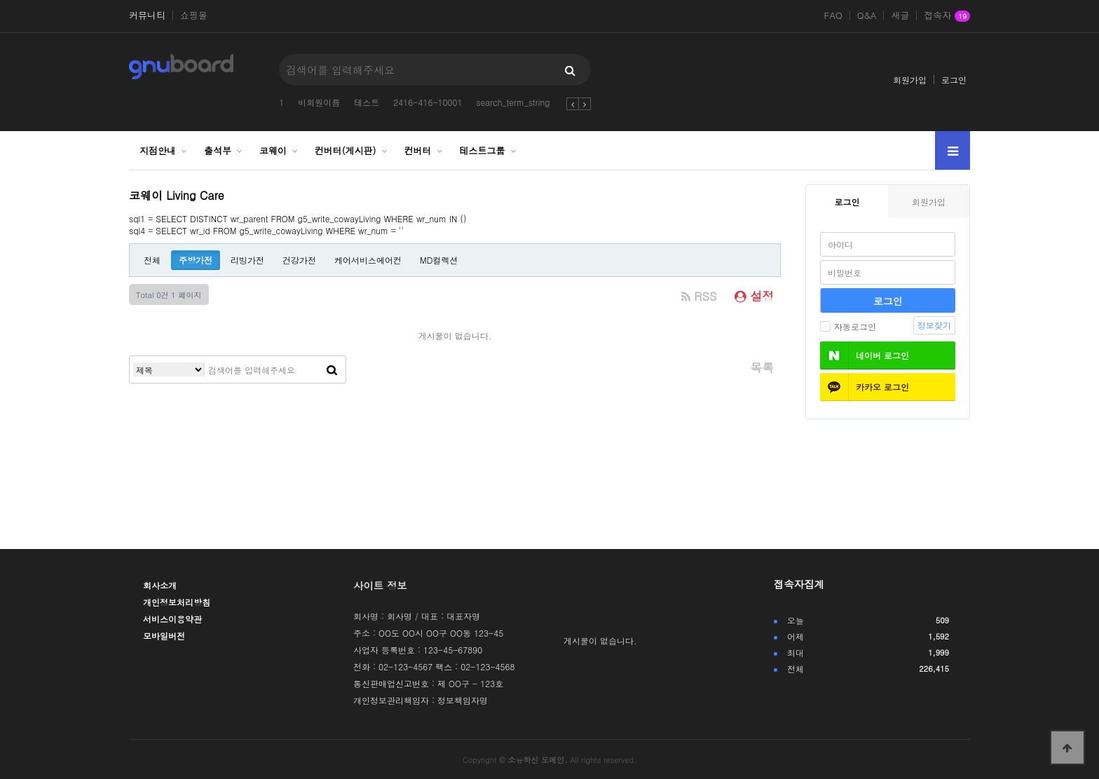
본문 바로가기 (0, 0)
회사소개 (160, 585)
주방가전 (195, 260)
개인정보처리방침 (176, 602)
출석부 (217, 150)
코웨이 (273, 150)
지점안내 (157, 150)
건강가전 (299, 260)
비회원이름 (319, 102)
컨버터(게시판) (345, 150)
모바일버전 (164, 636)
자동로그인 (848, 326)
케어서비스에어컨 (368, 260)
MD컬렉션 (439, 260)
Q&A (867, 15)
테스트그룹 (482, 150)
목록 (762, 367)
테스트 (366, 102)
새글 (900, 15)
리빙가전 (247, 260)
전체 (152, 260)
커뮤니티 (147, 15)
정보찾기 (934, 325)
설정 (754, 295)
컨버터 (418, 150)
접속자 (947, 16)
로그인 (954, 80)
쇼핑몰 (193, 15)
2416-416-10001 (427, 102)
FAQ (833, 15)
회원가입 (910, 80)
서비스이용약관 (172, 619)
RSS (699, 295)
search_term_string (513, 102)
